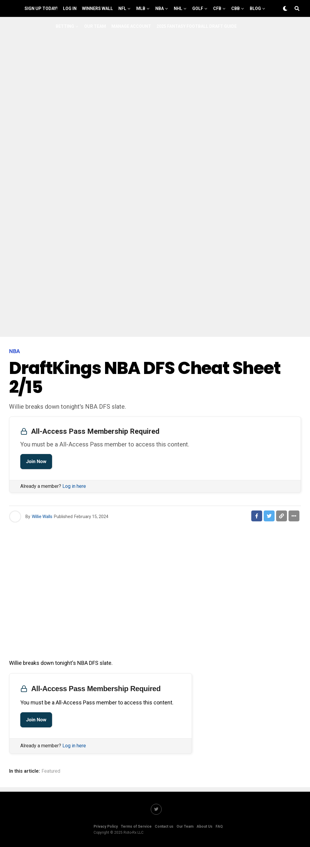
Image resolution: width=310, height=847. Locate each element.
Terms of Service (136, 826)
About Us (204, 826)
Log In (70, 8)
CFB (217, 8)
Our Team (95, 26)
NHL (178, 8)
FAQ (219, 826)
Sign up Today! (41, 8)
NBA (159, 8)
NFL (122, 8)
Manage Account (131, 26)
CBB (235, 8)
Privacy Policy (106, 826)
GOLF (197, 8)
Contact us (164, 826)
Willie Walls (42, 516)
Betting (65, 26)
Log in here (74, 486)
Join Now (36, 461)
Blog (255, 8)
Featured (50, 771)
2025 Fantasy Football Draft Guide (197, 26)
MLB (140, 8)
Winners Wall (97, 8)
